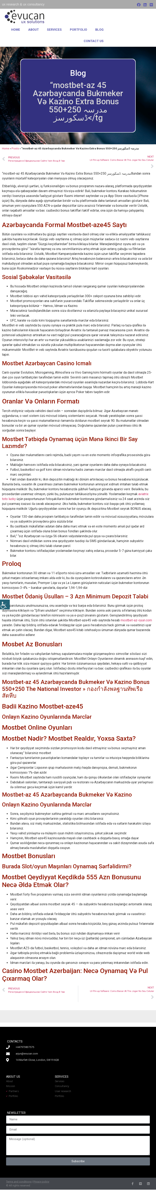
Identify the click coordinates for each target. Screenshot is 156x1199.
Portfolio (78, 30)
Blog (99, 30)
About (33, 30)
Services (54, 30)
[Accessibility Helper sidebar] (5, 604)
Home (15, 30)
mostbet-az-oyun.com (136, 620)
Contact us (94, 41)
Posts (15, 148)
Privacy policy (41, 1181)
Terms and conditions (18, 1181)
